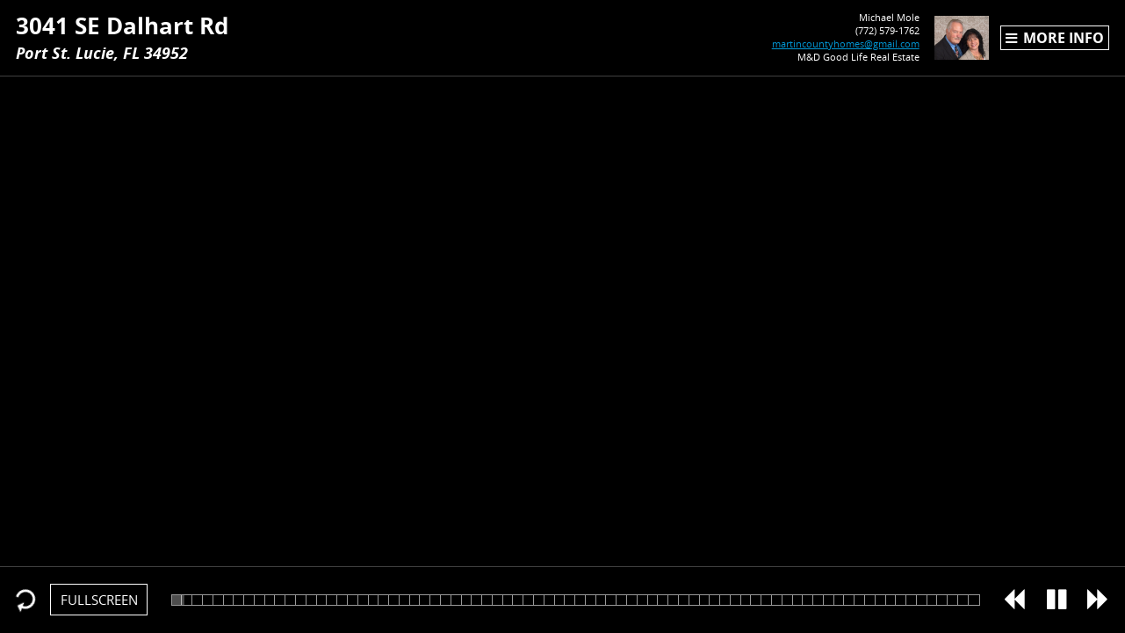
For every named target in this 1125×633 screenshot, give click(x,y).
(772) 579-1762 (859, 30)
